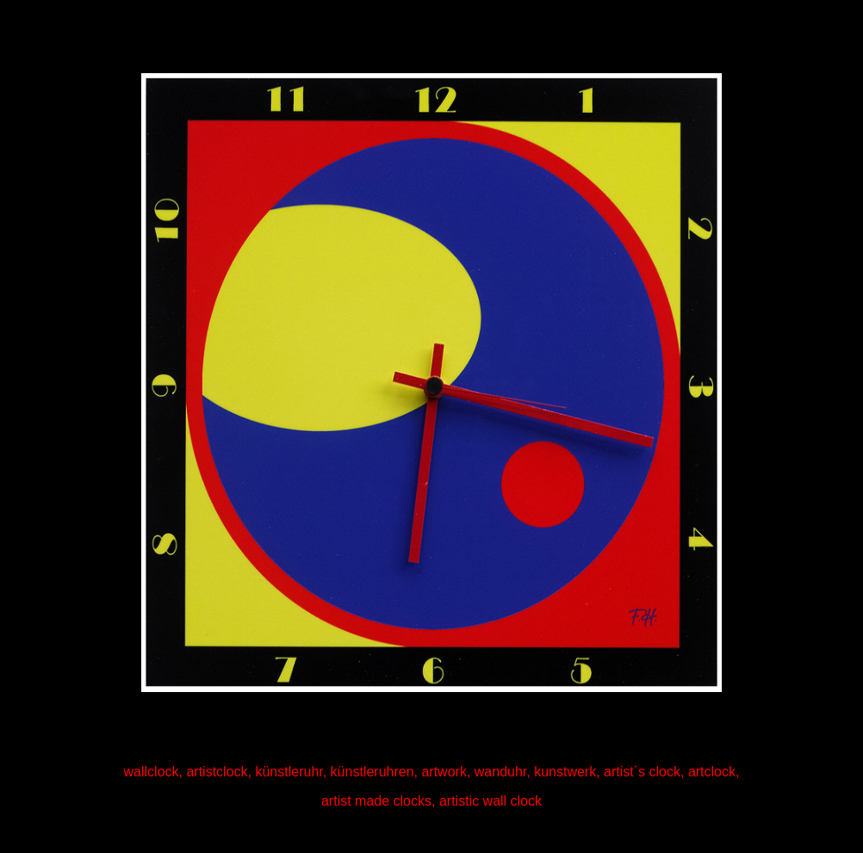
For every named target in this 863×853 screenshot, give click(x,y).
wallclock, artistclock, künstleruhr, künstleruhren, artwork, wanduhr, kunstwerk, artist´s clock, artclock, (432, 771)
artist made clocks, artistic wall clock (431, 801)
